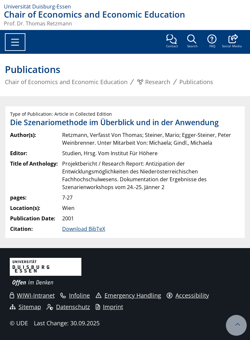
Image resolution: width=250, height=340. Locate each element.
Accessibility (188, 295)
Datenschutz (68, 307)
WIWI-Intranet (32, 295)
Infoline (75, 295)
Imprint (109, 307)
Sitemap (25, 307)
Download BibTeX (83, 228)
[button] (232, 42)
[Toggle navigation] (15, 42)
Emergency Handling (128, 295)
